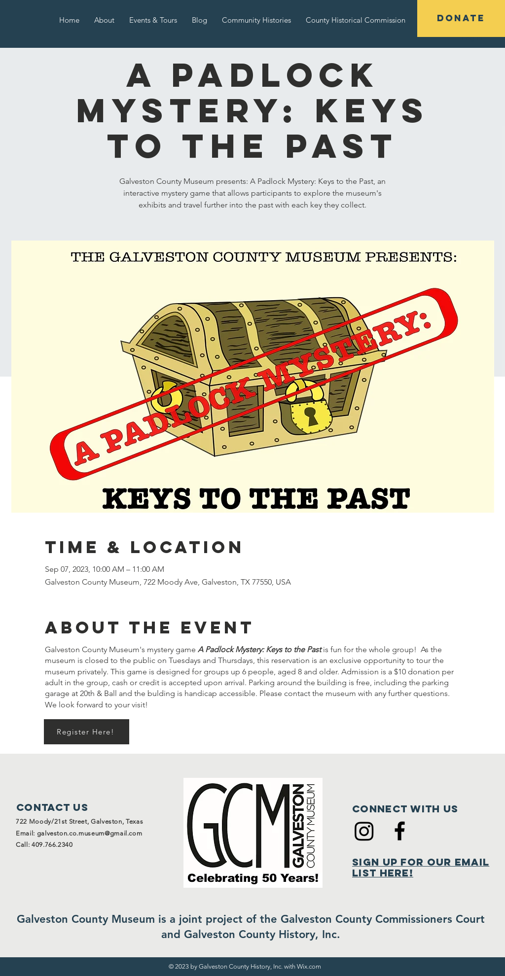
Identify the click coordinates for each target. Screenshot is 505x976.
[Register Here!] (86, 731)
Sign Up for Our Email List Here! (420, 867)
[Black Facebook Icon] (399, 830)
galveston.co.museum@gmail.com (90, 833)
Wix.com (309, 966)
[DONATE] (461, 18)
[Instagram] (364, 830)
